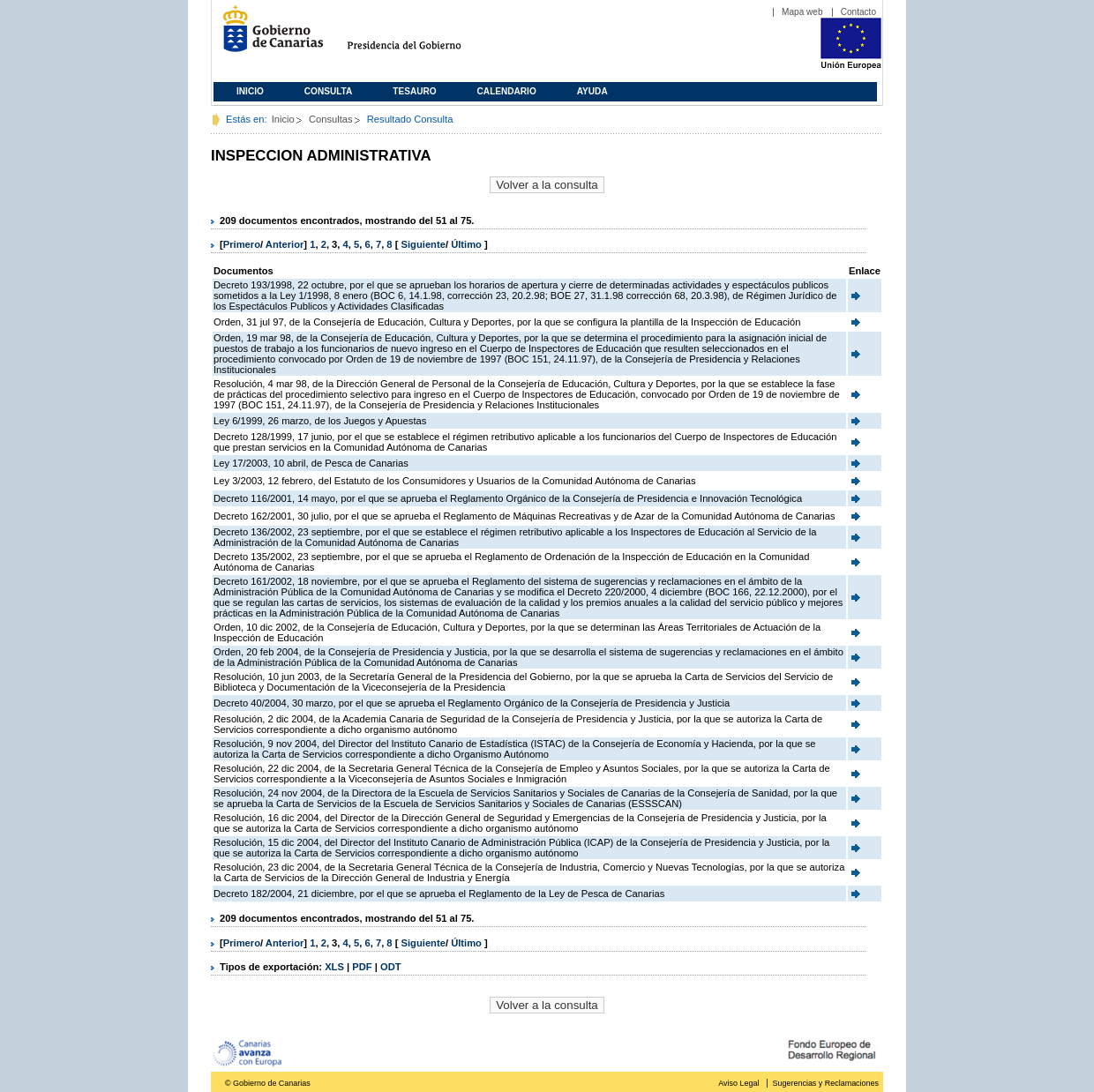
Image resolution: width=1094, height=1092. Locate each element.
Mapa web (802, 12)
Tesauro (414, 91)
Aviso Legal (738, 1083)
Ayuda (592, 91)
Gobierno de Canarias (268, 35)
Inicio (250, 91)
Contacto (858, 12)
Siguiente (423, 244)
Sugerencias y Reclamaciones (826, 1083)
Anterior (285, 244)
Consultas (331, 119)
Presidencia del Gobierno (420, 35)
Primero (241, 244)
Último (467, 244)
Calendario (506, 91)
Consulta (328, 91)
